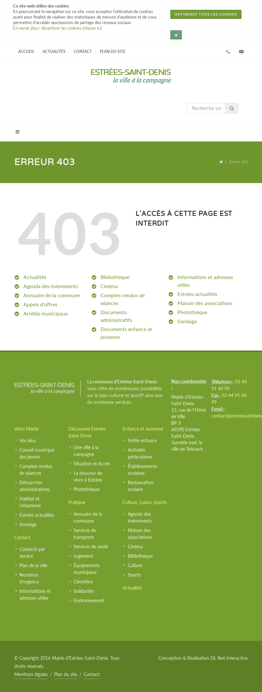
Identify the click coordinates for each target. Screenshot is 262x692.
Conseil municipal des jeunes (36, 453)
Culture (135, 565)
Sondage (187, 321)
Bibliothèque (115, 277)
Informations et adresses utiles (35, 594)
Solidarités (84, 591)
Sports (134, 575)
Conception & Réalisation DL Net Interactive (203, 658)
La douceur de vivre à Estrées (88, 476)
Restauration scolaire (140, 486)
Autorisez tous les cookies (206, 14)
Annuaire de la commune (51, 295)
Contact (83, 51)
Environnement (89, 600)
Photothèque (192, 312)
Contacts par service (32, 552)
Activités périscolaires (140, 453)
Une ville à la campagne (86, 451)
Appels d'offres (40, 304)
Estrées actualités (197, 294)
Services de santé (91, 546)
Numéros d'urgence (29, 578)
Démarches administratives (34, 486)
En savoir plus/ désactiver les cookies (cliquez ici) (57, 28)
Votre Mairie (26, 429)
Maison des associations (204, 303)
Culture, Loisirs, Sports (145, 502)
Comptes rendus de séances (35, 469)
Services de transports (85, 533)
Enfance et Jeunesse (143, 429)
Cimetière (83, 581)
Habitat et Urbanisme (30, 502)
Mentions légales (31, 674)
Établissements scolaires (142, 469)
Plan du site (112, 51)
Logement (83, 556)
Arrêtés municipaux (45, 313)
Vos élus (27, 440)
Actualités (54, 51)
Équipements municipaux (87, 569)
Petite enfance (142, 440)
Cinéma (109, 286)
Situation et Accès (92, 463)
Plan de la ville (33, 565)
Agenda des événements (50, 286)
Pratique (76, 502)
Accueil (26, 51)
